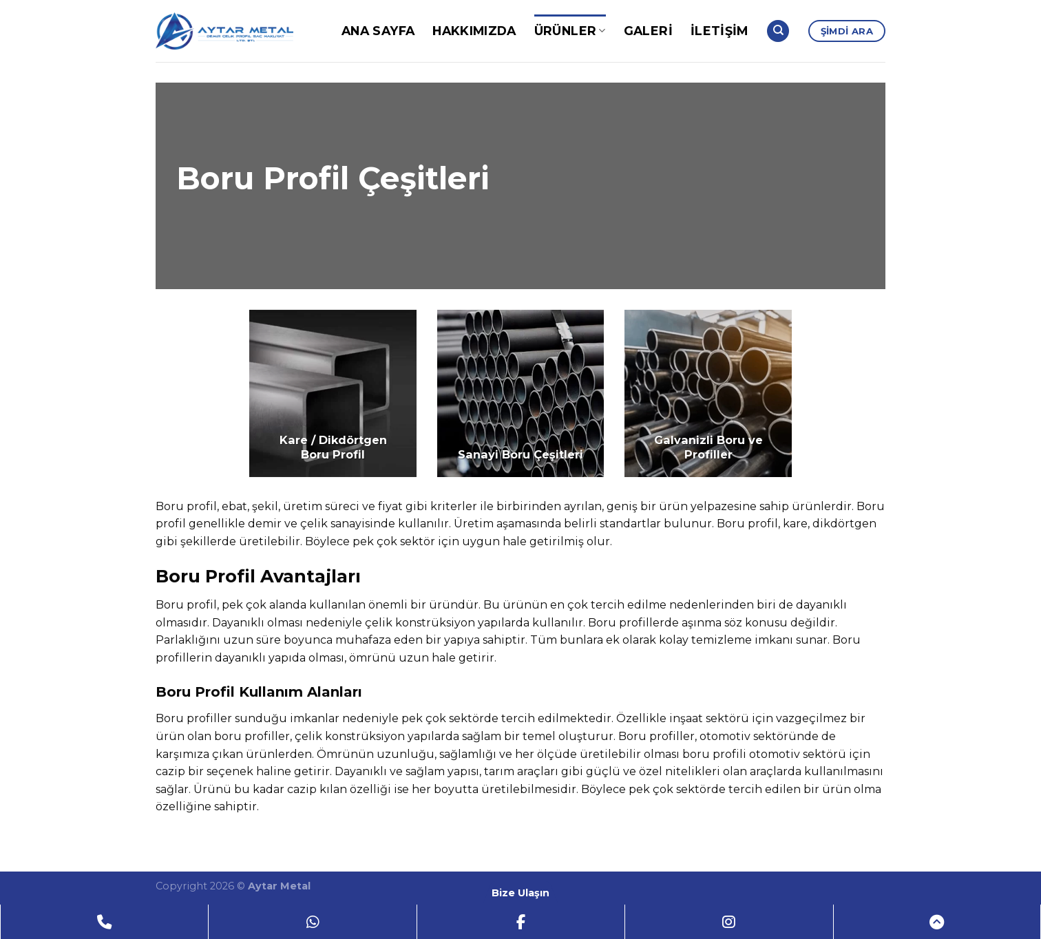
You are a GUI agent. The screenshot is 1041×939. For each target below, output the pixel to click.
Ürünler (570, 30)
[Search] (778, 31)
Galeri (648, 30)
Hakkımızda (474, 30)
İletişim (719, 30)
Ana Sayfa (377, 30)
